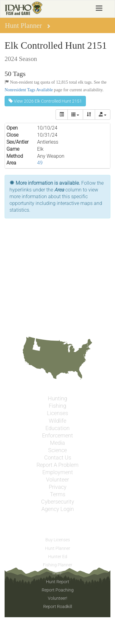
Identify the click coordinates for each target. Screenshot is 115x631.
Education (57, 428)
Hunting (57, 398)
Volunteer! (57, 598)
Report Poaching (58, 590)
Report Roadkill (57, 606)
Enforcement (57, 436)
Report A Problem (57, 465)
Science (57, 450)
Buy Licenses (57, 539)
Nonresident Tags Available (29, 89)
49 (40, 163)
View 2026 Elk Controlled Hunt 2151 (45, 101)
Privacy (58, 487)
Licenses (57, 413)
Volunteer (57, 480)
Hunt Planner (57, 548)
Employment (57, 472)
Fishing (57, 406)
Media (57, 443)
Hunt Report (57, 581)
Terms (57, 494)
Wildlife (57, 421)
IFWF (57, 573)
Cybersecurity (57, 502)
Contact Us (57, 458)
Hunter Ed (57, 556)
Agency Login (57, 509)
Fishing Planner (57, 564)
